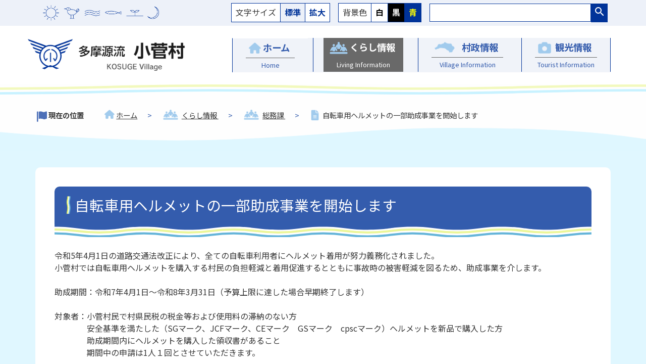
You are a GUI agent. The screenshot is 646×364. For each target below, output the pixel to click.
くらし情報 (200, 115)
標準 (293, 12)
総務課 (273, 115)
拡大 (317, 12)
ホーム (126, 115)
